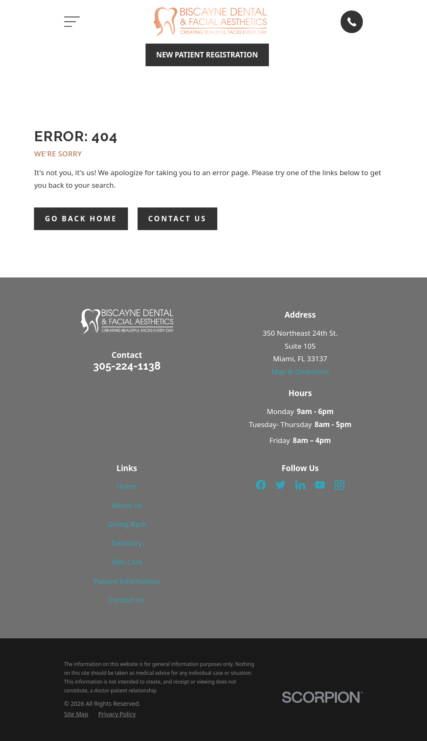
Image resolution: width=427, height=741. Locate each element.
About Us (127, 505)
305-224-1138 (127, 366)
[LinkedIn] (300, 485)
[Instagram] (339, 485)
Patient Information (127, 581)
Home (127, 486)
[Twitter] (281, 485)
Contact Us (127, 600)
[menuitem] (76, 714)
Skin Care (126, 562)
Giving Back (126, 524)
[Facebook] (261, 485)
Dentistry (127, 543)
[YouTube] (320, 485)
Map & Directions (300, 371)
